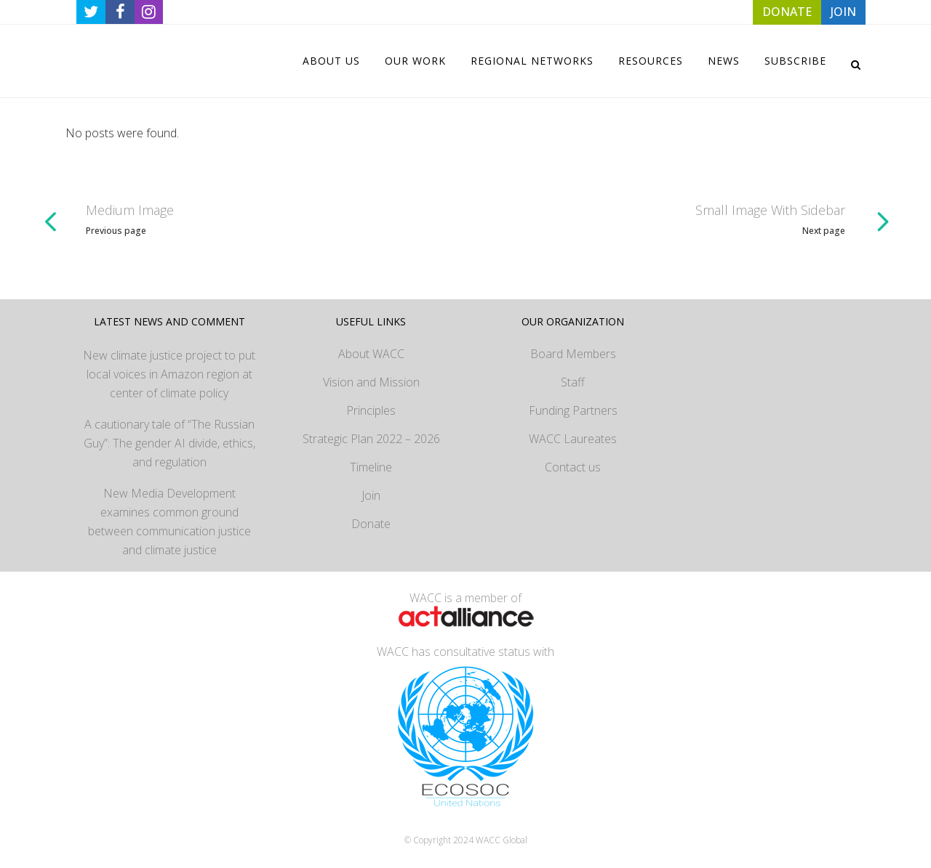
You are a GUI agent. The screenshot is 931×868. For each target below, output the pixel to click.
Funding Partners (573, 410)
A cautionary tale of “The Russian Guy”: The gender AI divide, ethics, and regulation (169, 443)
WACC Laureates (573, 439)
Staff (573, 382)
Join (370, 495)
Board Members (573, 354)
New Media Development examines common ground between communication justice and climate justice (169, 521)
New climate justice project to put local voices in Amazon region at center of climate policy (169, 374)
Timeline (371, 467)
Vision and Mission (371, 382)
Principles (371, 410)
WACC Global (501, 840)
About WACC (371, 354)
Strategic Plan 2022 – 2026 (371, 439)
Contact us (573, 467)
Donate (371, 524)
